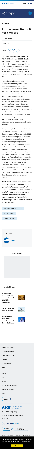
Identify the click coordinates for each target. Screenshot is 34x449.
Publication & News (8, 351)
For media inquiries (8, 389)
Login (24, 3)
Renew (4, 381)
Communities (6, 363)
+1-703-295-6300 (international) (13, 415)
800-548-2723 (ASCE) (9, 412)
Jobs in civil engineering (9, 385)
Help (3, 393)
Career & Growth (8, 347)
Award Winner (9, 218)
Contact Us (5, 419)
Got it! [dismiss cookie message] (17, 446)
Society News (9, 213)
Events (4, 359)
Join (3, 377)
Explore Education (8, 355)
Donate (4, 373)
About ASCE (6, 367)
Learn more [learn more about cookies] (26, 441)
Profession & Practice (13, 208)
